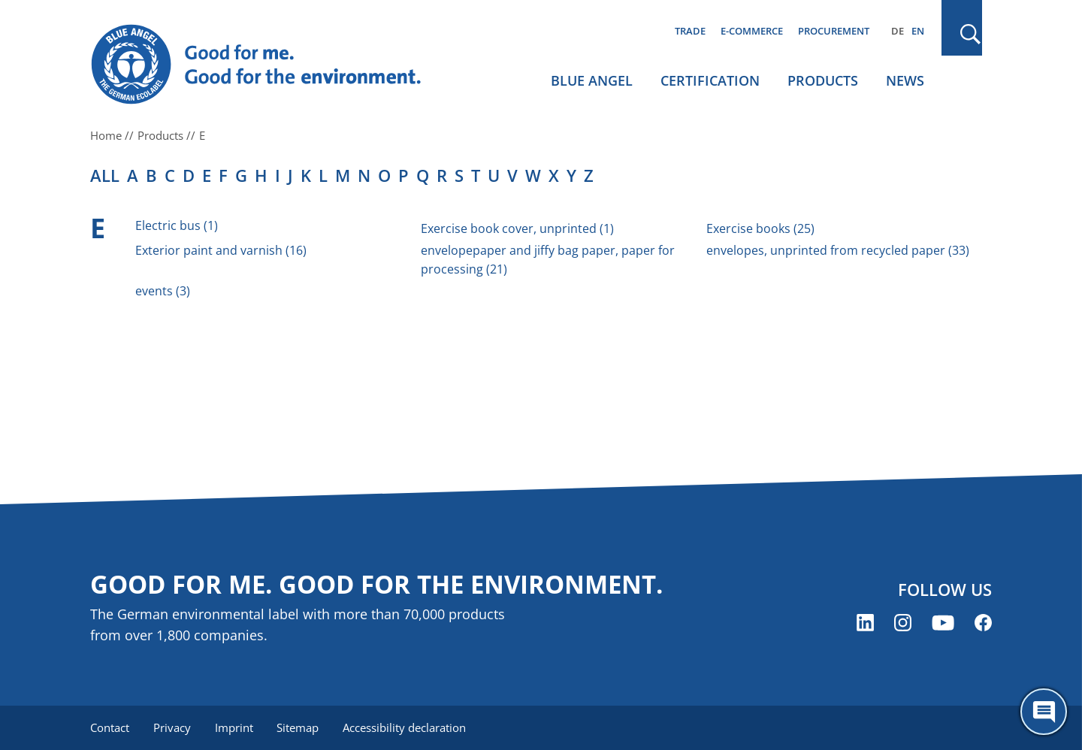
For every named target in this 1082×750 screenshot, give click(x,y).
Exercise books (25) (760, 228)
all (104, 175)
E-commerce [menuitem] (752, 31)
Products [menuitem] (822, 80)
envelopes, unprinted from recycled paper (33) (837, 250)
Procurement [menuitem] (833, 31)
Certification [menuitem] (710, 80)
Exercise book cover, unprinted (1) (517, 228)
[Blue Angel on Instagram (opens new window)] (902, 622)
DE (897, 31)
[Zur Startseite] (270, 64)
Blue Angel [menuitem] (592, 80)
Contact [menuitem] (109, 727)
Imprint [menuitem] (234, 727)
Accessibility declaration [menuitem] (405, 727)
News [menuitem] (905, 80)
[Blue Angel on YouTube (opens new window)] (943, 622)
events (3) (162, 291)
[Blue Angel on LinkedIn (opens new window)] (865, 622)
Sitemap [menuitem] (298, 727)
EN (917, 31)
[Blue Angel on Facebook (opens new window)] (983, 622)
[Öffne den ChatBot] (1043, 711)
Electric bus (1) (176, 225)
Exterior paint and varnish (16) (221, 250)
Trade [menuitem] (690, 31)
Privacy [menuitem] (172, 727)
